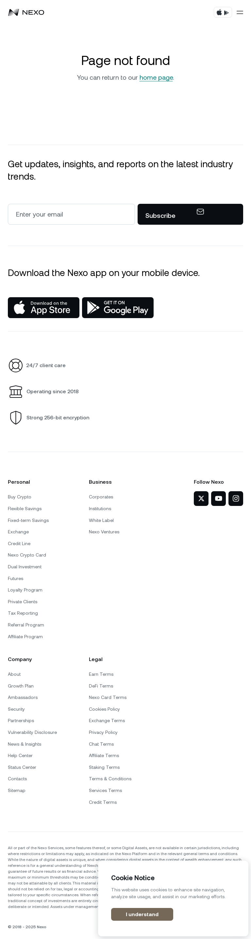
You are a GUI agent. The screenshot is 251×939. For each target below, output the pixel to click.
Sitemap (16, 790)
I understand (142, 914)
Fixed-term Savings (28, 520)
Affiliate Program (25, 636)
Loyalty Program (25, 589)
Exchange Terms (107, 720)
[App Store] (43, 307)
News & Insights (24, 744)
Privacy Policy (103, 732)
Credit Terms (103, 802)
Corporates (101, 496)
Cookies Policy (104, 709)
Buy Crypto (19, 496)
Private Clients (22, 601)
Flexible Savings (25, 508)
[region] (173, 898)
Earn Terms (101, 674)
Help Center (20, 755)
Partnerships (21, 720)
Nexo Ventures (104, 531)
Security (16, 709)
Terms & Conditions (110, 778)
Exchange (18, 531)
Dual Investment (25, 566)
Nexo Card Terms (107, 697)
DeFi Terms (101, 685)
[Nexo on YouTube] (218, 498)
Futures (15, 578)
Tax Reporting (23, 613)
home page (156, 77)
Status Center (22, 767)
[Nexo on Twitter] (201, 498)
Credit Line (19, 543)
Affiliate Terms (104, 755)
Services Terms (105, 790)
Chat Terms (101, 744)
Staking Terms (104, 767)
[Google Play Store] (118, 307)
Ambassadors (23, 697)
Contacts (17, 778)
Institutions (100, 508)
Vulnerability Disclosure (32, 732)
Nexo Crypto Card (27, 555)
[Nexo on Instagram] (235, 498)
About (14, 674)
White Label (101, 520)
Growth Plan (21, 685)
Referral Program (26, 624)
